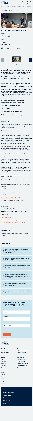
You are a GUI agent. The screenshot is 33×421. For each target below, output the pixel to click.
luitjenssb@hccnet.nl (6, 229)
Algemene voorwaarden (8, 405)
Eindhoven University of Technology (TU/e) (10, 210)
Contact (3, 380)
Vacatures (3, 378)
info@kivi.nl (23, 364)
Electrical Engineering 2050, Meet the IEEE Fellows (13, 235)
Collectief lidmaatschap (22, 376)
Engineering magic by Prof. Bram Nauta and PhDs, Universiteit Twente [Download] (16, 296)
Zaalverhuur (4, 376)
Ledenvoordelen (21, 373)
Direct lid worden (21, 371)
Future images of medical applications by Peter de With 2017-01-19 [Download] (17, 278)
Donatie (19, 380)
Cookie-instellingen (7, 412)
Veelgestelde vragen (22, 378)
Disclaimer (5, 410)
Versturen (6, 347)
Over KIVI (3, 371)
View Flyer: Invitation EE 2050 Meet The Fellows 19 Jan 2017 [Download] (17, 304)
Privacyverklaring (7, 407)
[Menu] (31, 2)
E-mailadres (5, 328)
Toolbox (4, 415)
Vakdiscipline (6, 335)
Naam (4, 321)
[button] (23, 2)
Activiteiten (3, 373)
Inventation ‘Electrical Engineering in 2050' (10, 232)
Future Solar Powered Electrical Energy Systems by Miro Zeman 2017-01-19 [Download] (17, 271)
